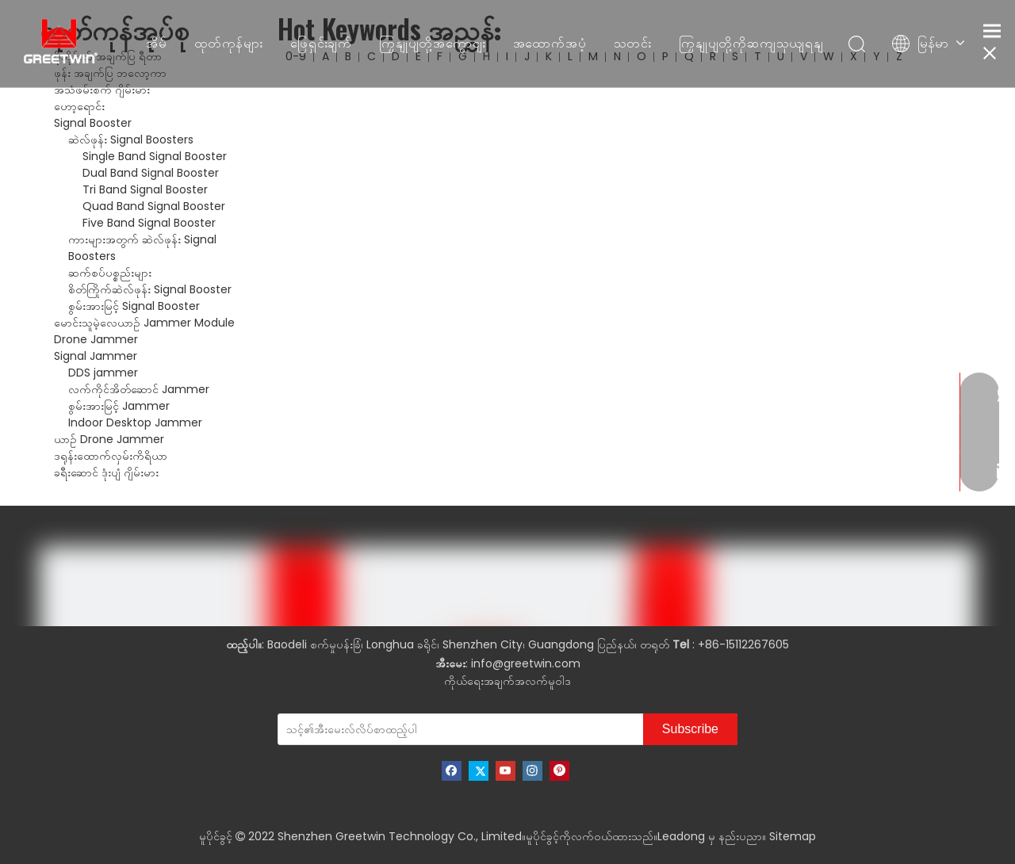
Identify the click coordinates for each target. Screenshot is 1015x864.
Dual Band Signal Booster (150, 173)
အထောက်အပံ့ (550, 43)
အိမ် (156, 43)
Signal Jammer (95, 356)
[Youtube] (505, 771)
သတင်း (633, 43)
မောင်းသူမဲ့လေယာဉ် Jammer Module (144, 323)
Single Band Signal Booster (154, 156)
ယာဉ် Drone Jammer (109, 439)
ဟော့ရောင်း (79, 106)
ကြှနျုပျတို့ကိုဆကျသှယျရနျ (751, 43)
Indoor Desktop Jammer (135, 422)
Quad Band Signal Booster (153, 206)
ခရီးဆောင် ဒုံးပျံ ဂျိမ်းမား (106, 472)
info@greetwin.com (525, 663)
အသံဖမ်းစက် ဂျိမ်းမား (102, 89)
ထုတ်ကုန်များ (228, 43)
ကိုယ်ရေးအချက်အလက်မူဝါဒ (507, 681)
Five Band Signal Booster (149, 223)
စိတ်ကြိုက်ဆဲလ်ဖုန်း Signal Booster (150, 289)
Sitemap (792, 836)
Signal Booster (93, 123)
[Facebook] (452, 771)
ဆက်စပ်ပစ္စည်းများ (109, 273)
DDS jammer (103, 372)
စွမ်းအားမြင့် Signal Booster (134, 306)
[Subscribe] (690, 729)
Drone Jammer (96, 339)
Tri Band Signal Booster (145, 189)
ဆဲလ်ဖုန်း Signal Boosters (130, 139)
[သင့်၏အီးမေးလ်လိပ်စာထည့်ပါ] (385, 729)
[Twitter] (478, 771)
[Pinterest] (559, 771)
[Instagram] (532, 771)
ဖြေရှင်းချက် (321, 43)
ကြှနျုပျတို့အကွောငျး (432, 43)
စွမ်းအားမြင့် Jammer (119, 406)
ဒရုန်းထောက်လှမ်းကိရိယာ (110, 456)
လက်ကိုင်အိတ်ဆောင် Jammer (138, 389)
